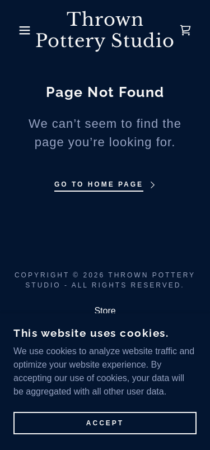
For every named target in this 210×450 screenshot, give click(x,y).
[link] (105, 30)
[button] (16, 30)
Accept (105, 431)
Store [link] (104, 311)
